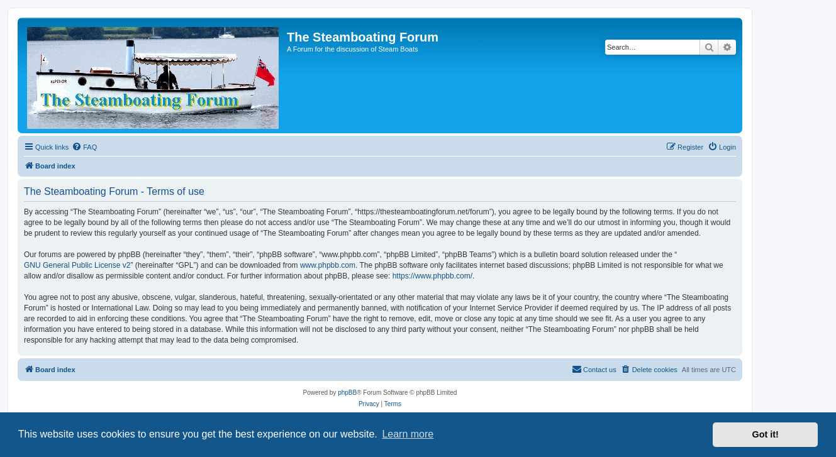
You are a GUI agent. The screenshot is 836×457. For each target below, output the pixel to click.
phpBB (347, 392)
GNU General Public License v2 (77, 265)
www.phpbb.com (327, 265)
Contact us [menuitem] (594, 369)
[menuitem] (84, 147)
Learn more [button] (407, 434)
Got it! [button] (765, 434)
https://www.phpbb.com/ (432, 276)
